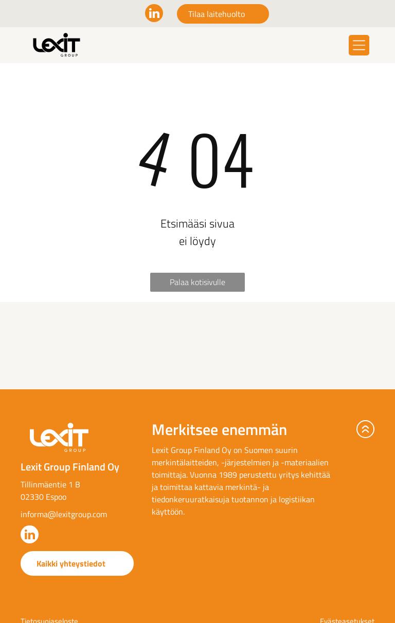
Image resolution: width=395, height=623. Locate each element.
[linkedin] (154, 14)
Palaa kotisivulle (197, 282)
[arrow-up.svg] (365, 429)
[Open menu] (359, 45)
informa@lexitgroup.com (64, 514)
